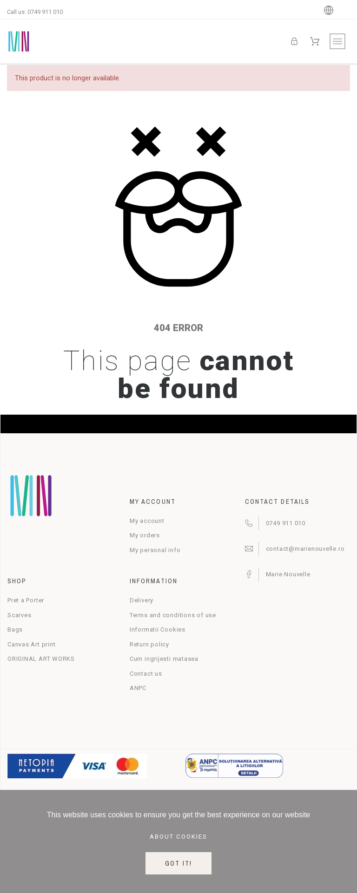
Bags (15, 629)
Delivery (141, 600)
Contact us (146, 673)
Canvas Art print (31, 644)
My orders (145, 535)
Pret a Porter (25, 600)
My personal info (155, 550)
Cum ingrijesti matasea (164, 658)
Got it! (178, 863)
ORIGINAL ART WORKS (41, 658)
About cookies (179, 836)
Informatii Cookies (157, 629)
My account (147, 520)
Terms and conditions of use (173, 615)
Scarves (19, 615)
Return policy (149, 644)
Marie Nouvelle (288, 574)
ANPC (138, 687)
